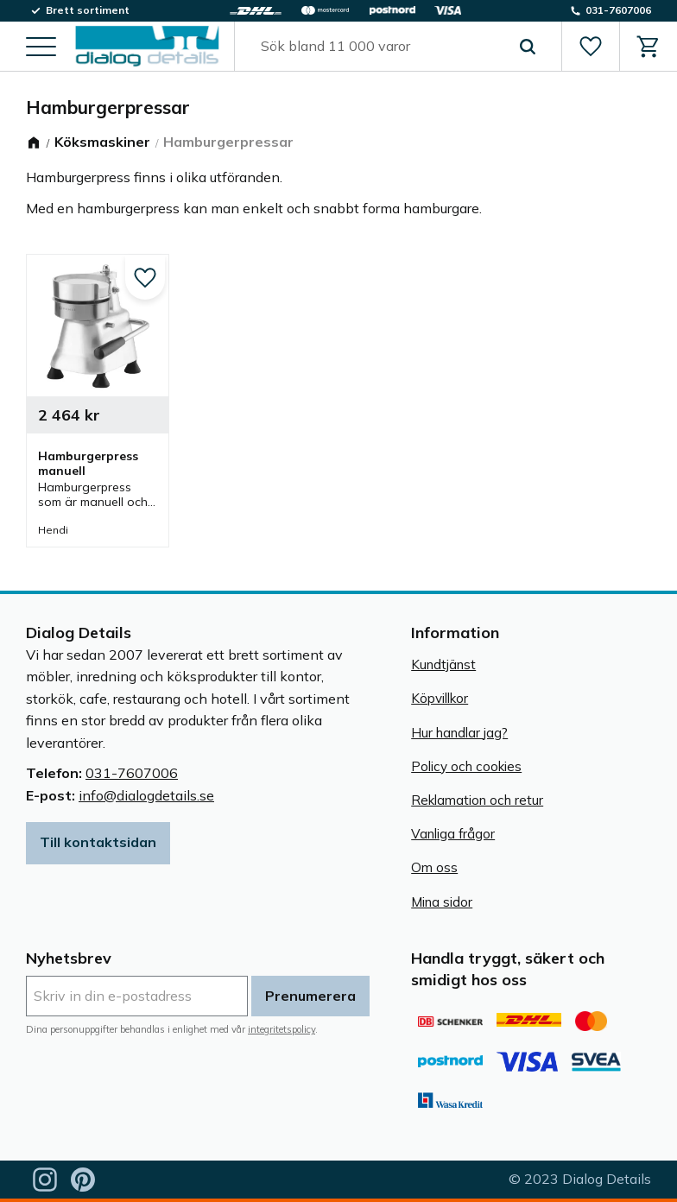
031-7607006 (131, 772)
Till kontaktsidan (98, 842)
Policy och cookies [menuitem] (466, 766)
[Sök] (527, 46)
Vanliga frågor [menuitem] (453, 834)
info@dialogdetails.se (146, 795)
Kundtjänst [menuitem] (443, 664)
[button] (41, 48)
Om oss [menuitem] (434, 867)
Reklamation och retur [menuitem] (477, 800)
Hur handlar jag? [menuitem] (459, 732)
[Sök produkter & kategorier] (378, 46)
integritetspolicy (281, 1029)
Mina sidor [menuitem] (441, 902)
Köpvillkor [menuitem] (439, 698)
